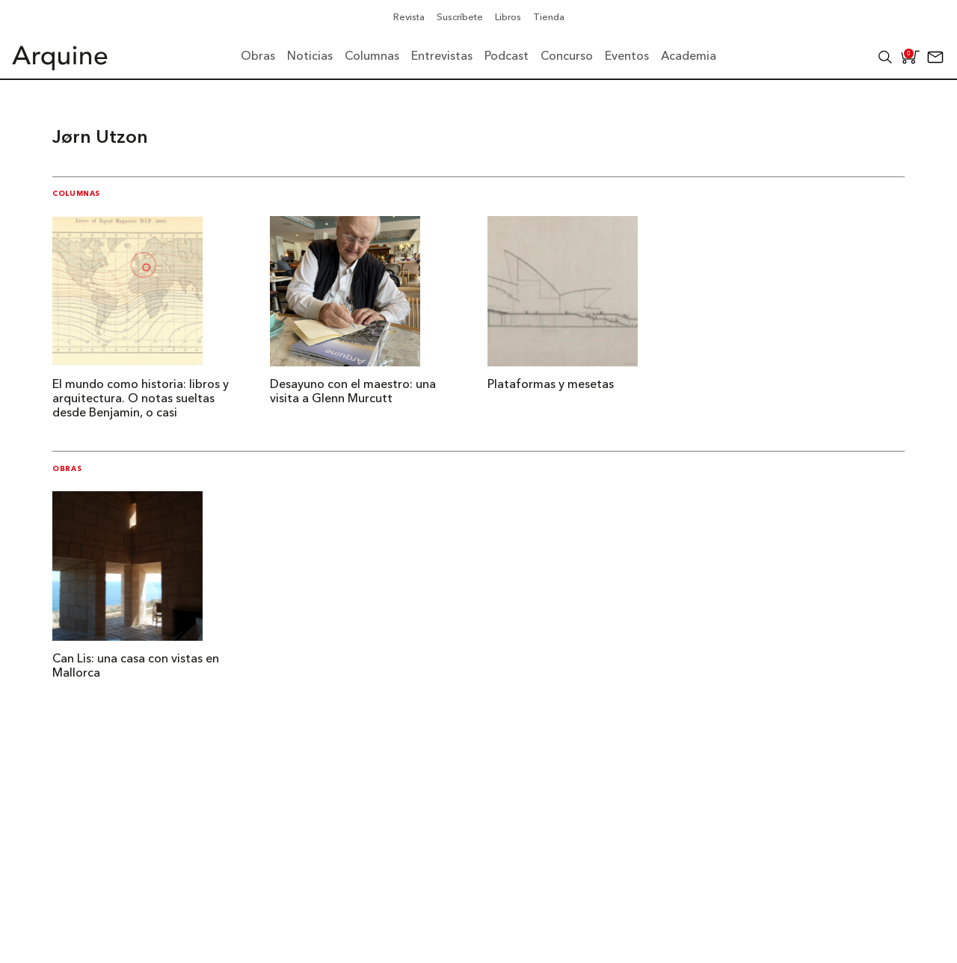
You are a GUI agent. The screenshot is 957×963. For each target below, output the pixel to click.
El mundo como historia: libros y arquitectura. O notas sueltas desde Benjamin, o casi (140, 399)
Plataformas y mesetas (550, 385)
